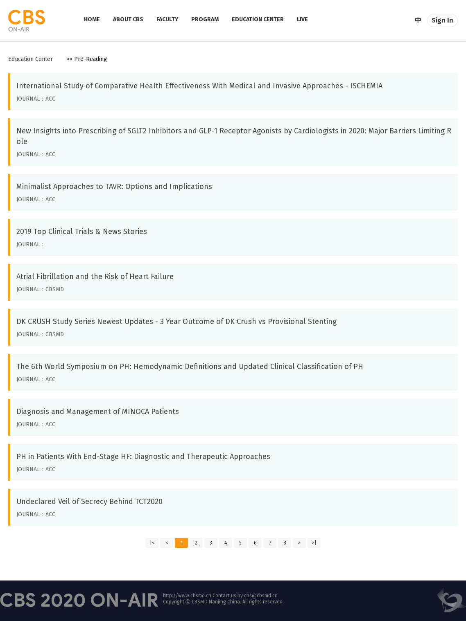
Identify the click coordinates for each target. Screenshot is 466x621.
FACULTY (167, 19)
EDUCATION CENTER (258, 19)
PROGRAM (205, 19)
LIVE (302, 19)
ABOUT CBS (128, 19)
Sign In (442, 20)
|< (152, 543)
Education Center (30, 59)
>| (314, 543)
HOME (92, 19)
